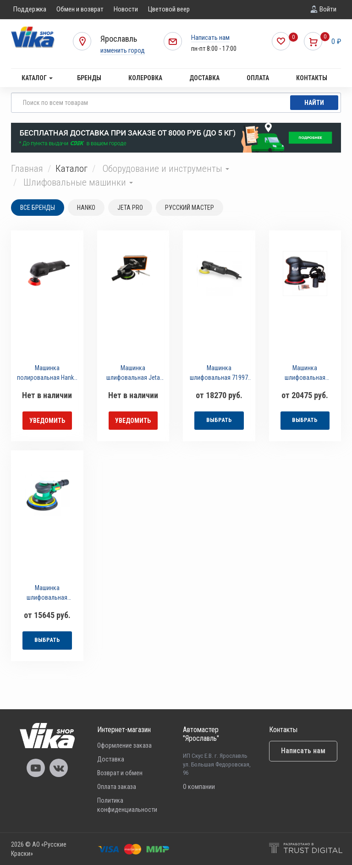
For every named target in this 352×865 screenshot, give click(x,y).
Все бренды (37, 207)
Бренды (89, 78)
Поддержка (29, 9)
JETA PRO (130, 207)
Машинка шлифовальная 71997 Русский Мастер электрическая (219, 374)
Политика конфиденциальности (127, 805)
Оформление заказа (124, 745)
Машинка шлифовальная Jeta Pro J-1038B (133, 374)
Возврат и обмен (120, 773)
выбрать (219, 419)
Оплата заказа (116, 786)
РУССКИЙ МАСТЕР (189, 207)
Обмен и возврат (80, 9)
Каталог (37, 78)
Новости (126, 9)
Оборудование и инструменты (165, 168)
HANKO (86, 207)
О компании (199, 786)
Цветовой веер (169, 9)
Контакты (311, 78)
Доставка (204, 78)
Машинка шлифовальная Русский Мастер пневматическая (47, 594)
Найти (314, 102)
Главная (27, 168)
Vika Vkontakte (59, 768)
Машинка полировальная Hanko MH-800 (47, 374)
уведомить (47, 420)
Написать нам (210, 37)
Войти (327, 9)
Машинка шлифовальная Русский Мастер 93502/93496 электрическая (305, 374)
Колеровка (145, 78)
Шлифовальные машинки (78, 182)
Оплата (258, 78)
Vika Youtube (36, 768)
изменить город (122, 50)
